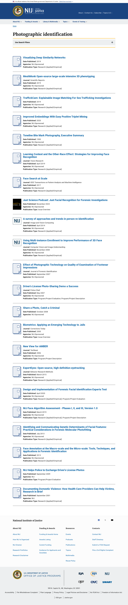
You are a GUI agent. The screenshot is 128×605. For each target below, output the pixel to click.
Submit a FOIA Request (101, 545)
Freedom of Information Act (112, 592)
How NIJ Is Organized (21, 540)
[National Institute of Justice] (107, 575)
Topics (68, 550)
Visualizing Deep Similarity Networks (44, 57)
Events (68, 534)
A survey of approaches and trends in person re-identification (58, 218)
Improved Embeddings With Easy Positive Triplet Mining (55, 116)
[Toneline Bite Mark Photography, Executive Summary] (17, 144)
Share (115, 14)
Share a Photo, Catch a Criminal (41, 307)
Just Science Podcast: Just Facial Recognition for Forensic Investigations (65, 200)
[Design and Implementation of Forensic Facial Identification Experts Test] (17, 398)
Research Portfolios (20, 550)
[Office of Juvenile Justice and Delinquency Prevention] (81, 584)
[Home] (34, 11)
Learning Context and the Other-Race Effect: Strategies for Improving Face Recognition (66, 155)
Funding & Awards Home (48, 534)
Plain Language (45, 592)
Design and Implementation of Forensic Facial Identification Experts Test (65, 389)
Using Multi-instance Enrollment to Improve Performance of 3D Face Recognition (62, 242)
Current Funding (45, 545)
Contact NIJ (96, 534)
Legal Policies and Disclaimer (77, 592)
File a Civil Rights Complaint (102, 550)
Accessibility (9, 592)
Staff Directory (97, 540)
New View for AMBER (35, 346)
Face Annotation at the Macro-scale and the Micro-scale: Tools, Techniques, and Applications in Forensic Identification (69, 450)
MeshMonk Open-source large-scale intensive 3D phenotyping (59, 76)
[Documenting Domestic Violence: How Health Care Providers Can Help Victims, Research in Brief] (17, 497)
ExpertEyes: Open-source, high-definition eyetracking (54, 367)
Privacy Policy (59, 592)
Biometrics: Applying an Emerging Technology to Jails (54, 324)
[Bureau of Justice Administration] (81, 575)
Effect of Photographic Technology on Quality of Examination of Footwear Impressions (65, 266)
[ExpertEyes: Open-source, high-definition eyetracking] (17, 377)
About (80, 13)
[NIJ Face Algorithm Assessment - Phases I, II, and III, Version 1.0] (17, 417)
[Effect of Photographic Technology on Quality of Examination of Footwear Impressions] (17, 273)
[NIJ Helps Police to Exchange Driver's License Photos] (17, 479)
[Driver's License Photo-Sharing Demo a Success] (17, 295)
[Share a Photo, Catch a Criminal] (17, 316)
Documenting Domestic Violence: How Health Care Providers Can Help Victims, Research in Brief (68, 490)
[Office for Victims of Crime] (94, 583)
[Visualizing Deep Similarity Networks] (17, 66)
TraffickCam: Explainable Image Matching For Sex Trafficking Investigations (67, 97)
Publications (70, 545)
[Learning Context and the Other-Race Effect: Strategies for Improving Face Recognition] (17, 163)
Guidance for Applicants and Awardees (50, 551)
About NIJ (16, 534)
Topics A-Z (107, 13)
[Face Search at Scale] (17, 187)
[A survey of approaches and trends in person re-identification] (17, 221)
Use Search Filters (22, 42)
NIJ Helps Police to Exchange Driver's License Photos (53, 470)
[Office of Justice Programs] (18, 11)
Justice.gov (68, 598)
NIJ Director (17, 545)
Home (14, 26)
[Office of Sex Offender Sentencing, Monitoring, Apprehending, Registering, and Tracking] (107, 583)
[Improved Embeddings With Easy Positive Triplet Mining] (17, 125)
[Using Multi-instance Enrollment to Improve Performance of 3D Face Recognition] (17, 243)
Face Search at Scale (35, 178)
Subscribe (97, 13)
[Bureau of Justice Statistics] (94, 576)
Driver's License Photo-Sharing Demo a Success (50, 286)
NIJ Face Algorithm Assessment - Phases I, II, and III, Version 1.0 (60, 408)
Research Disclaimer (20, 555)
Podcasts (69, 540)
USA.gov (59, 598)
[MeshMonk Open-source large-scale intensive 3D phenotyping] (17, 85)
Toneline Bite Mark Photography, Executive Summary (53, 135)
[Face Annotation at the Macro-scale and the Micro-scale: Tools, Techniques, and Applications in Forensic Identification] (17, 457)
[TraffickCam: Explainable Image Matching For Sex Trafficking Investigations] (17, 107)
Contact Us (89, 13)
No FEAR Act (94, 592)
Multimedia (70, 555)
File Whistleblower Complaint (27, 592)
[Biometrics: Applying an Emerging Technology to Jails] (17, 333)
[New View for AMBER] (17, 355)
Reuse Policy (70, 561)
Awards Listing (44, 540)
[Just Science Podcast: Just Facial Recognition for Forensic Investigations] (17, 204)
